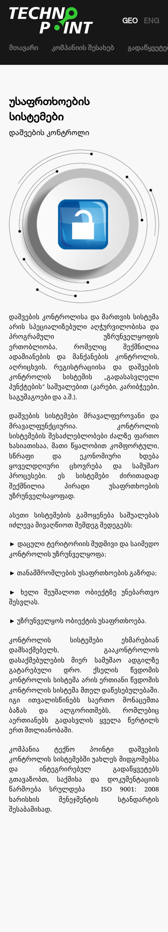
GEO (130, 20)
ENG (151, 20)
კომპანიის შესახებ (83, 47)
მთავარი (23, 47)
